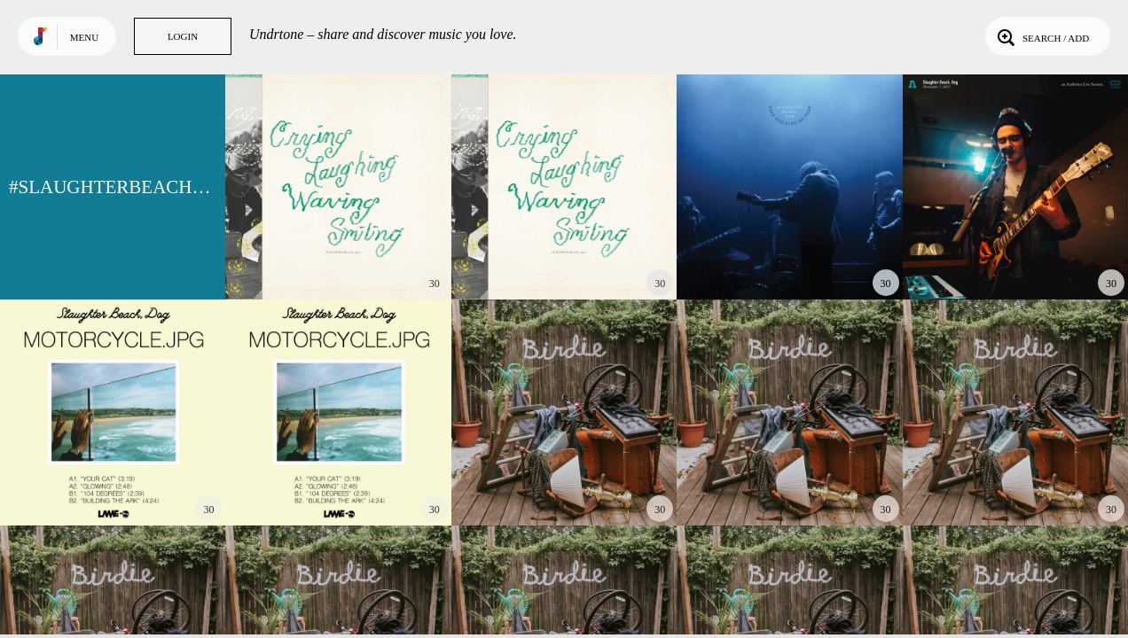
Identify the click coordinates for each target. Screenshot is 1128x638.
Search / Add (1041, 36)
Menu (84, 37)
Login (183, 36)
